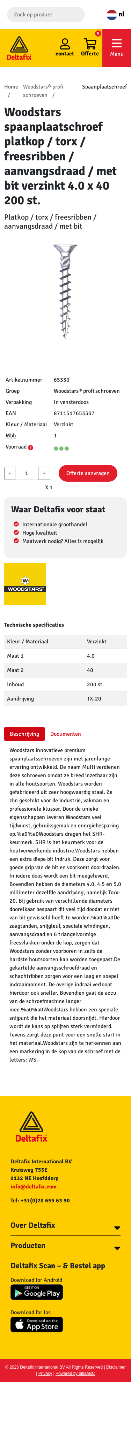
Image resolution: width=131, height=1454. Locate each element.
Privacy (45, 1373)
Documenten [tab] (65, 733)
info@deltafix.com (33, 1186)
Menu (117, 48)
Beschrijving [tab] (24, 733)
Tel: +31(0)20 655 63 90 (40, 1200)
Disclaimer (116, 1367)
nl (115, 14)
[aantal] (26, 473)
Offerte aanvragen (88, 473)
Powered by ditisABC (75, 1373)
